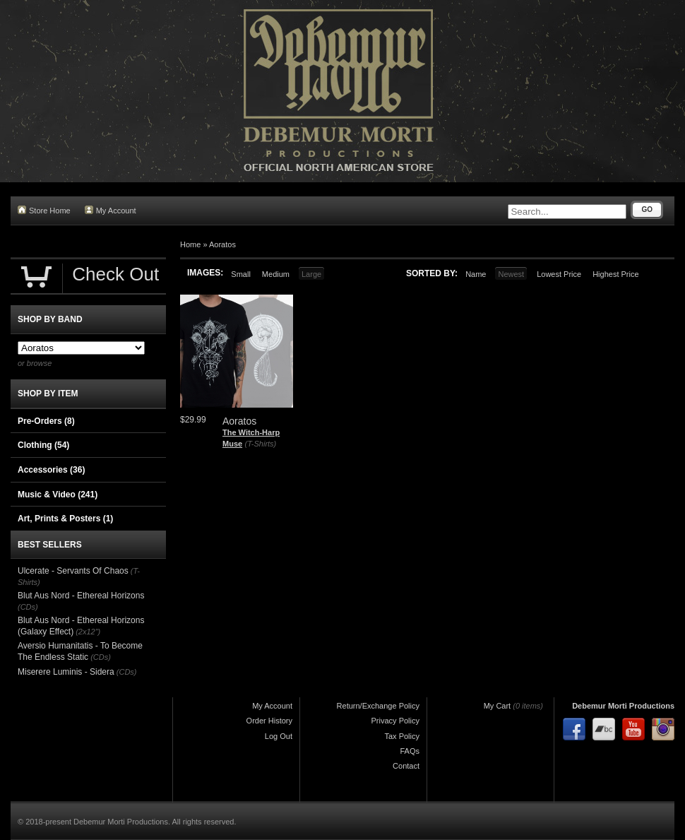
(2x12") (88, 631)
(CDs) (28, 607)
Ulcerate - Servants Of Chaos (73, 571)
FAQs (409, 751)
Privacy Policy (395, 720)
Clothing (43, 445)
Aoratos (222, 244)
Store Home (44, 210)
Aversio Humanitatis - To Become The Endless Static (80, 651)
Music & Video (57, 494)
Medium (276, 274)
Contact (406, 766)
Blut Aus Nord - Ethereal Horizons (81, 596)
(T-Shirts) (260, 443)
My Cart (497, 706)
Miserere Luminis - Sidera (66, 672)
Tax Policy (401, 736)
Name (475, 274)
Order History (269, 720)
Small (241, 274)
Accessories (51, 470)
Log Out (278, 736)
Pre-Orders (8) (46, 421)
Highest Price (615, 274)
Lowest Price (559, 274)
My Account (110, 210)
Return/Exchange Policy (378, 706)
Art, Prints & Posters (65, 518)
